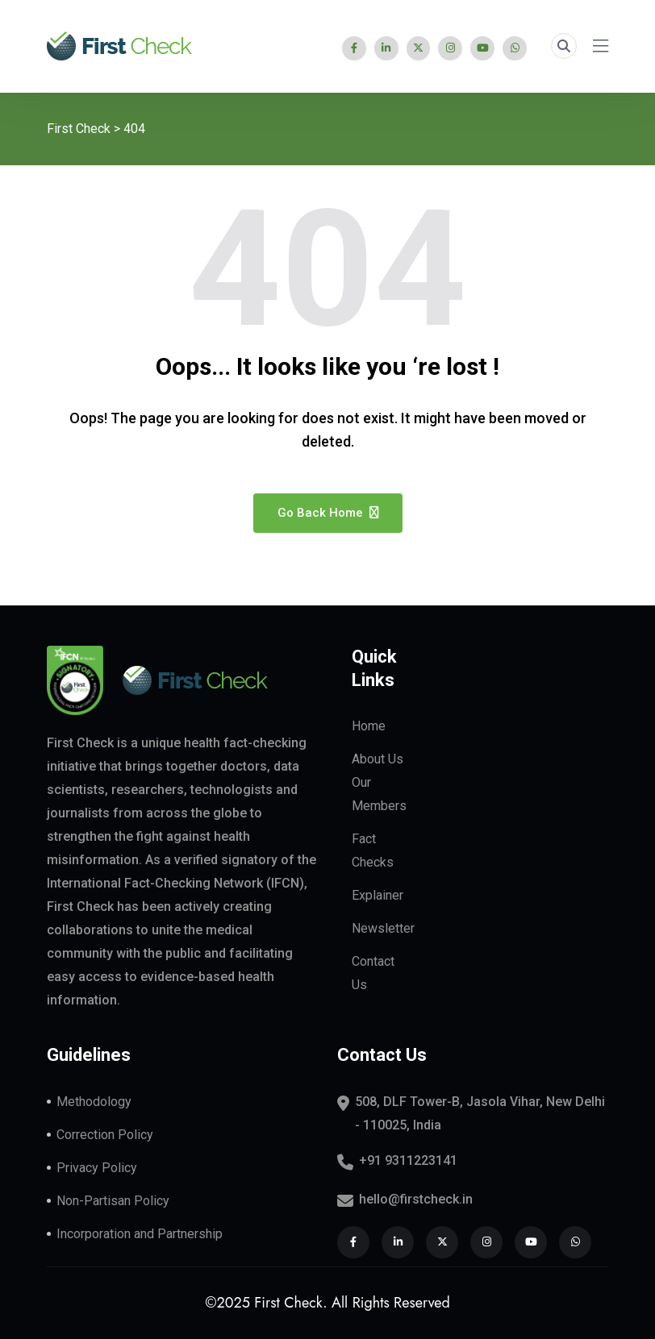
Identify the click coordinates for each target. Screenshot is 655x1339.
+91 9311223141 (408, 1160)
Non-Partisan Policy (112, 1200)
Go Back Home (327, 512)
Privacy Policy (96, 1167)
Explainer (377, 896)
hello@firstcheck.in (416, 1199)
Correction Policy (104, 1134)
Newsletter (383, 929)
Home (369, 726)
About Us (377, 759)
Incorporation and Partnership (139, 1233)
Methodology (93, 1101)
